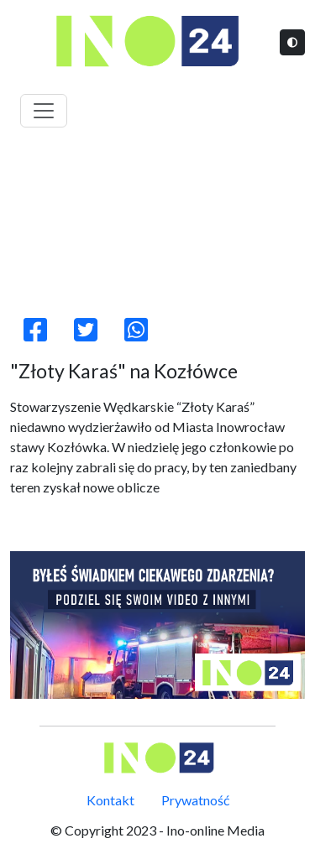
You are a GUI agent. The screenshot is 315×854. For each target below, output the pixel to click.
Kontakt (110, 800)
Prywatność (195, 800)
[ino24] (157, 625)
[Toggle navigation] (43, 111)
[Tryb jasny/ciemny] (292, 42)
